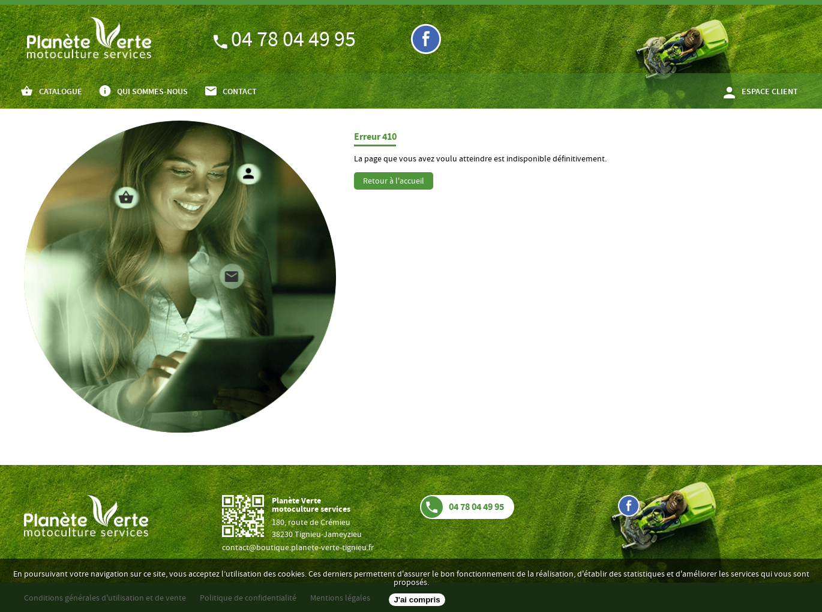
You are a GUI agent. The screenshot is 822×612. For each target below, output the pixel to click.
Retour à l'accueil (393, 181)
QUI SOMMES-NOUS (152, 92)
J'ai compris (417, 599)
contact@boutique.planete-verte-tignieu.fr (298, 548)
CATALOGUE (60, 92)
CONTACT (240, 92)
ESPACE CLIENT (770, 92)
